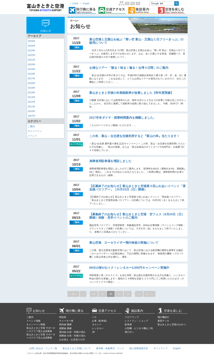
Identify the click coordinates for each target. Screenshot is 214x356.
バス (94, 317)
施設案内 (134, 310)
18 (127, 294)
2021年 (31, 59)
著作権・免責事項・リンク (110, 348)
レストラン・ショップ (136, 320)
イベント (32, 135)
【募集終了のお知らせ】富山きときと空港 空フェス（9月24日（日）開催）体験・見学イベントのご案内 (137, 216)
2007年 (31, 115)
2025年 (31, 41)
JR (93, 332)
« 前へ (73, 294)
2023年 (31, 50)
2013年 (31, 97)
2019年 (31, 69)
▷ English (84, 3)
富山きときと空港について (77, 348)
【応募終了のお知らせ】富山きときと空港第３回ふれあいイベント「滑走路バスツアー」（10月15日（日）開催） (137, 187)
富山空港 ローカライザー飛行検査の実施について (123, 242)
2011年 (31, 106)
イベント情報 (33, 320)
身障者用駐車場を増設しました (110, 161)
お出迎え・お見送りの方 (72, 339)
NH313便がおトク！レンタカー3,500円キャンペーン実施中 (129, 267)
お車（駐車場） (100, 320)
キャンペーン (35, 131)
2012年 (31, 101)
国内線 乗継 (65, 324)
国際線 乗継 (65, 328)
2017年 (31, 78)
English (177, 348)
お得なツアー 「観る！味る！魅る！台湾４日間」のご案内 (128, 67)
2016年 (31, 83)
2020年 (31, 64)
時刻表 (62, 317)
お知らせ (35, 310)
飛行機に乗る (71, 310)
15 (102, 294)
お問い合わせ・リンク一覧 (43, 348)
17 (119, 294)
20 (139, 294)
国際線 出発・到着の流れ (72, 335)
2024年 (31, 45)
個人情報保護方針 (138, 348)
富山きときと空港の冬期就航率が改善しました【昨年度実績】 (131, 92)
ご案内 (31, 126)
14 (93, 294)
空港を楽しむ (169, 310)
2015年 (31, 87)
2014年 (31, 92)
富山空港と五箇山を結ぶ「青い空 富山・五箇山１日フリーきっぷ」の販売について (136, 41)
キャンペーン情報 (35, 324)
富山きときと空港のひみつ (171, 324)
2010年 (31, 111)
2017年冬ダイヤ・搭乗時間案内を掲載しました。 (122, 117)
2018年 (31, 73)
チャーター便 (66, 320)
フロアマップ (132, 317)
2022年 (31, 55)
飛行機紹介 (163, 317)
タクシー (96, 324)
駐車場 (128, 324)
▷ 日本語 (74, 3)
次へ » (149, 294)
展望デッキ (163, 320)
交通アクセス (104, 310)
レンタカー (98, 328)
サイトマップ (160, 348)
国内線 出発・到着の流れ (72, 332)
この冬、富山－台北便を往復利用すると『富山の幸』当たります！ (134, 136)
